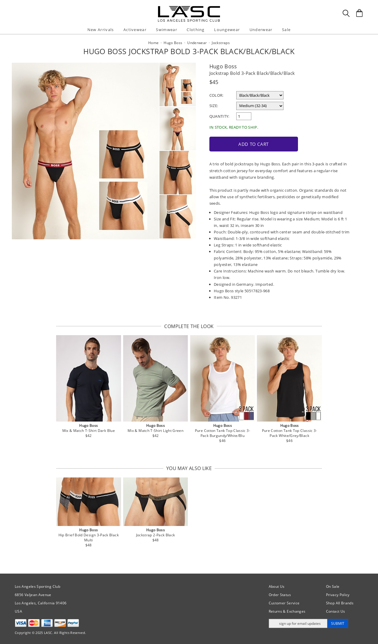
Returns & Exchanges (287, 610)
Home (153, 42)
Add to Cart (250, 143)
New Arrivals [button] (100, 29)
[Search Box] (346, 13)
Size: (213, 105)
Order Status (280, 594)
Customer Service (284, 602)
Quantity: (219, 116)
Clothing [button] (195, 29)
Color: (216, 95)
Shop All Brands (339, 602)
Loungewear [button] (227, 29)
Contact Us (335, 610)
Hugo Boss (223, 66)
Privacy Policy (338, 594)
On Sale (333, 585)
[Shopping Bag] (359, 13)
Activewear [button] (134, 29)
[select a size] (260, 106)
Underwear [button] (261, 29)
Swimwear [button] (166, 29)
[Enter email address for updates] (298, 622)
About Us (277, 585)
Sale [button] (286, 29)
